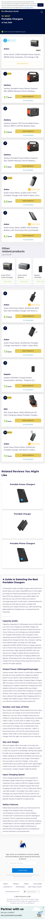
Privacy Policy (29, 7)
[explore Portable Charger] (22, 524)
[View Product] (22, 52)
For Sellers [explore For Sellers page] (20, 887)
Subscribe (22, 870)
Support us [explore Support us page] (7, 887)
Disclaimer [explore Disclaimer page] (37, 884)
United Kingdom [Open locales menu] (31, 891)
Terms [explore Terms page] (26, 884)
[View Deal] (7, 271)
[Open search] (42, 12)
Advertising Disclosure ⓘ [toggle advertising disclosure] (12, 891)
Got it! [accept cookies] (40, 5)
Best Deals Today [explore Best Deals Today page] (35, 887)
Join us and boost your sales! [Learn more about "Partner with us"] (11, 915)
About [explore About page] (5, 884)
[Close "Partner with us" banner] (43, 907)
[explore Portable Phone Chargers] (22, 554)
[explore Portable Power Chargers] (22, 495)
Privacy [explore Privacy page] (16, 884)
